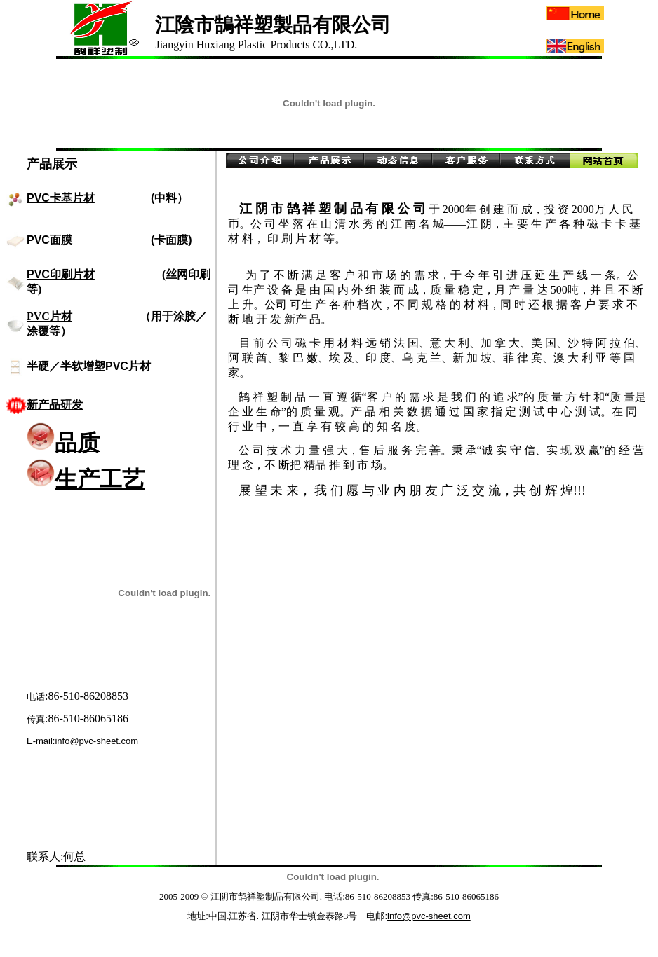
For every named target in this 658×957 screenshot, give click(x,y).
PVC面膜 (49, 240)
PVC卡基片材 (61, 198)
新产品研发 (55, 405)
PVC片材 (49, 316)
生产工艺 (86, 479)
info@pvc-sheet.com (96, 741)
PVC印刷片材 (61, 274)
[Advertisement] (151, 807)
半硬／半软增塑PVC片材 (89, 366)
